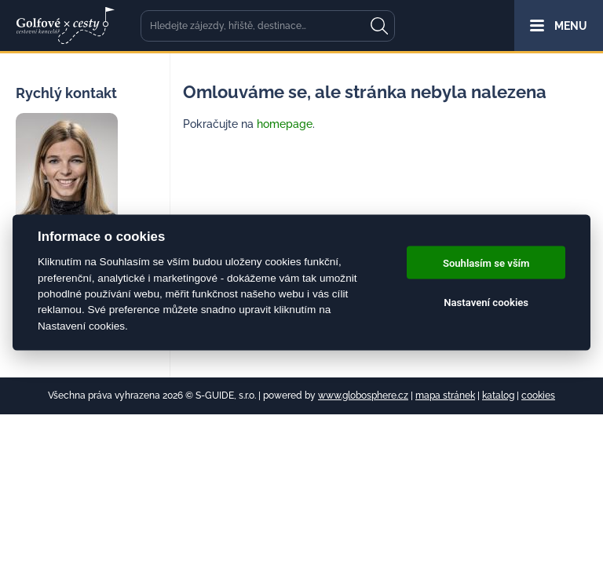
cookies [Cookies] (538, 395)
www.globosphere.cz (363, 395)
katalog (498, 395)
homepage (284, 124)
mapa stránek (445, 395)
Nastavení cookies (486, 302)
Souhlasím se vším (486, 262)
